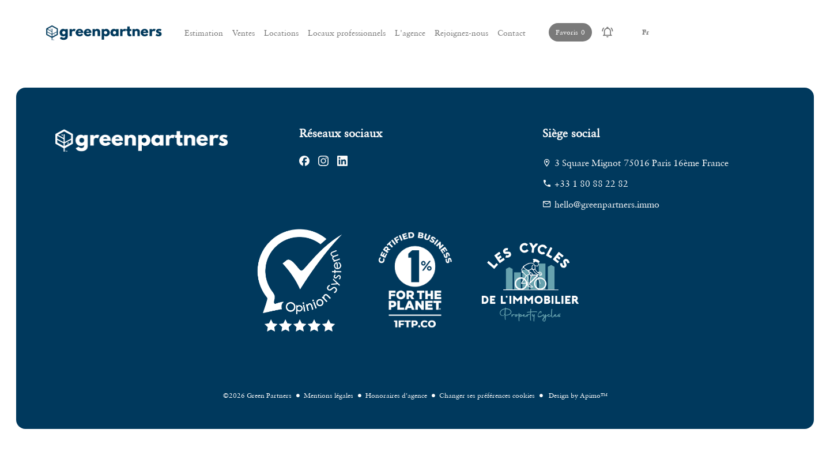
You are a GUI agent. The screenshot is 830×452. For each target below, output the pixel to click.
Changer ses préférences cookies (487, 395)
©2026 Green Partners (257, 395)
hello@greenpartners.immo (606, 204)
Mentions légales (328, 395)
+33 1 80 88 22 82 (591, 183)
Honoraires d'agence (396, 395)
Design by (577, 395)
